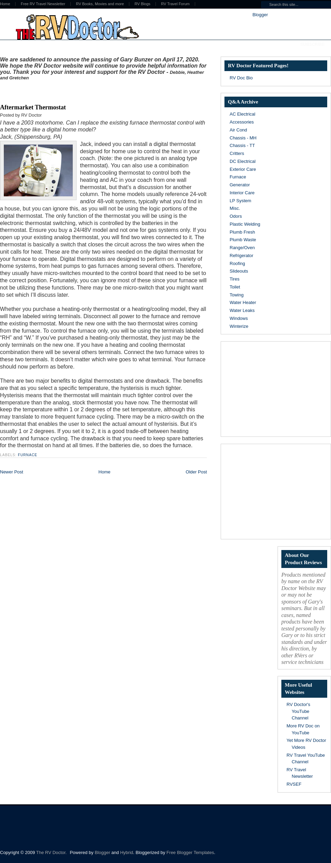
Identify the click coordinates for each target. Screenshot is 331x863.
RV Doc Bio (241, 77)
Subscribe (312, 44)
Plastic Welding (245, 224)
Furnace (27, 455)
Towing (236, 294)
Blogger (260, 14)
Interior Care (242, 192)
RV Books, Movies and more (100, 4)
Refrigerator (241, 255)
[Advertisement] (80, 90)
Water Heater (243, 302)
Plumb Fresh (242, 232)
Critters (237, 153)
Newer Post (11, 471)
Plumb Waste (243, 239)
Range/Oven (242, 247)
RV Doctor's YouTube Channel (298, 711)
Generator (240, 184)
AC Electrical (242, 114)
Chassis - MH (243, 137)
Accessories (242, 122)
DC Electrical (242, 161)
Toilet (235, 287)
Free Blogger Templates (190, 852)
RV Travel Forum (175, 4)
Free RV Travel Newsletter (43, 4)
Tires (234, 279)
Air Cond (238, 130)
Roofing (237, 263)
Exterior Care (243, 169)
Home (105, 471)
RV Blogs (142, 4)
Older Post (196, 471)
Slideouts (239, 271)
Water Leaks (242, 310)
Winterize (239, 326)
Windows (239, 318)
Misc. (235, 208)
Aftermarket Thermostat (33, 107)
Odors (236, 216)
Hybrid (126, 852)
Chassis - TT (242, 145)
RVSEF (294, 784)
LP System (240, 200)
